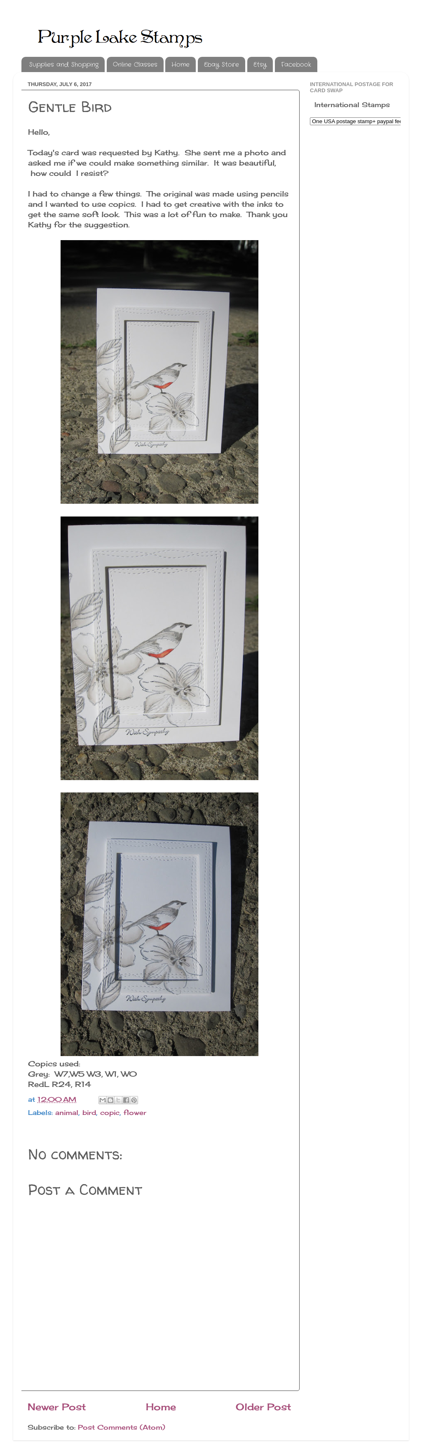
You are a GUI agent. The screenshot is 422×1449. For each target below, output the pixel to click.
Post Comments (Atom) (121, 1427)
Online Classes (135, 64)
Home (180, 64)
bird (89, 1112)
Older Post (263, 1406)
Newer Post (57, 1406)
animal (66, 1112)
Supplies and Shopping (63, 64)
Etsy (260, 64)
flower (135, 1112)
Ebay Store (221, 64)
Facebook (296, 64)
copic (110, 1112)
